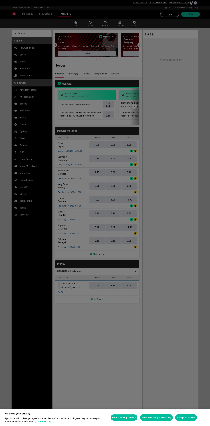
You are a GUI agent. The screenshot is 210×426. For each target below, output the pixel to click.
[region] (105, 417)
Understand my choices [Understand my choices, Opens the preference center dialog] (124, 417)
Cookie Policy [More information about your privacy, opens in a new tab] (44, 421)
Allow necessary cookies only (156, 417)
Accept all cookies (186, 417)
